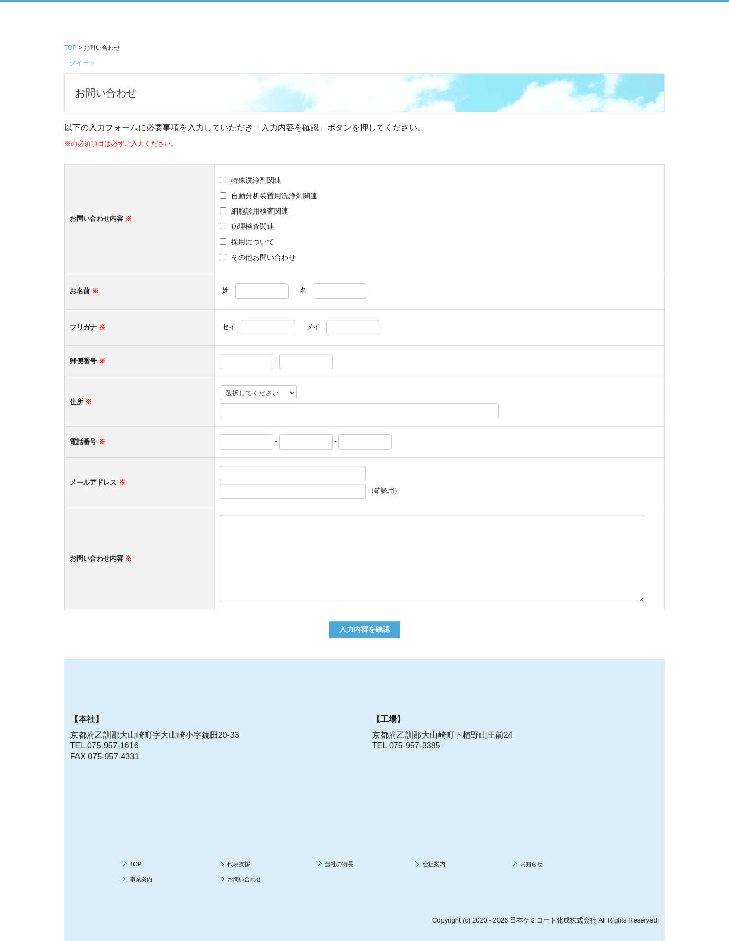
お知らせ (531, 864)
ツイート (82, 63)
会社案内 (434, 864)
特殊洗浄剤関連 (256, 180)
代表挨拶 (238, 864)
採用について (252, 242)
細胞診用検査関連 (260, 211)
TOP (135, 864)
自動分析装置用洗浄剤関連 (274, 195)
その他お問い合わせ (263, 257)
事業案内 (141, 879)
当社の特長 (339, 864)
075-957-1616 (113, 745)
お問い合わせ (244, 879)
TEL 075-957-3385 (406, 745)
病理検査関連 (252, 226)
